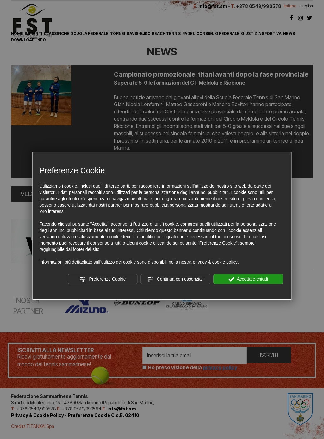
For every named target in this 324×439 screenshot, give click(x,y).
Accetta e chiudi (248, 279)
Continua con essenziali (175, 279)
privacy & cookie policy (215, 261)
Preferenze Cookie (103, 279)
